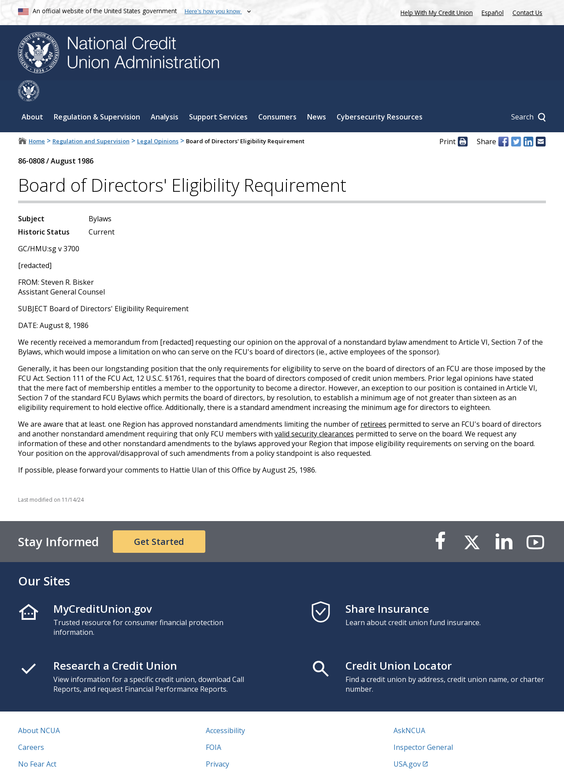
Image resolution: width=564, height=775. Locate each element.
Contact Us (527, 12)
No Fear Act (37, 743)
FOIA (213, 726)
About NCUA (39, 709)
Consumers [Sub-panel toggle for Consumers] (277, 96)
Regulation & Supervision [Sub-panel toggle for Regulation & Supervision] (97, 96)
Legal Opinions (157, 120)
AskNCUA (409, 709)
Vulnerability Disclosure (57, 759)
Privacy (217, 743)
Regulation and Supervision (91, 120)
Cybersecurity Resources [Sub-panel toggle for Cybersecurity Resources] (380, 96)
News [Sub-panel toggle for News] (316, 96)
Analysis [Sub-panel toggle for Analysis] (164, 96)
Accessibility (225, 709)
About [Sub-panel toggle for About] (32, 96)
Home (37, 120)
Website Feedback (235, 759)
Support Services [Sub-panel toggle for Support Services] (218, 96)
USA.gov (407, 743)
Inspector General (423, 726)
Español (493, 12)
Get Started (159, 520)
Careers (31, 726)
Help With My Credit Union (435, 12)
